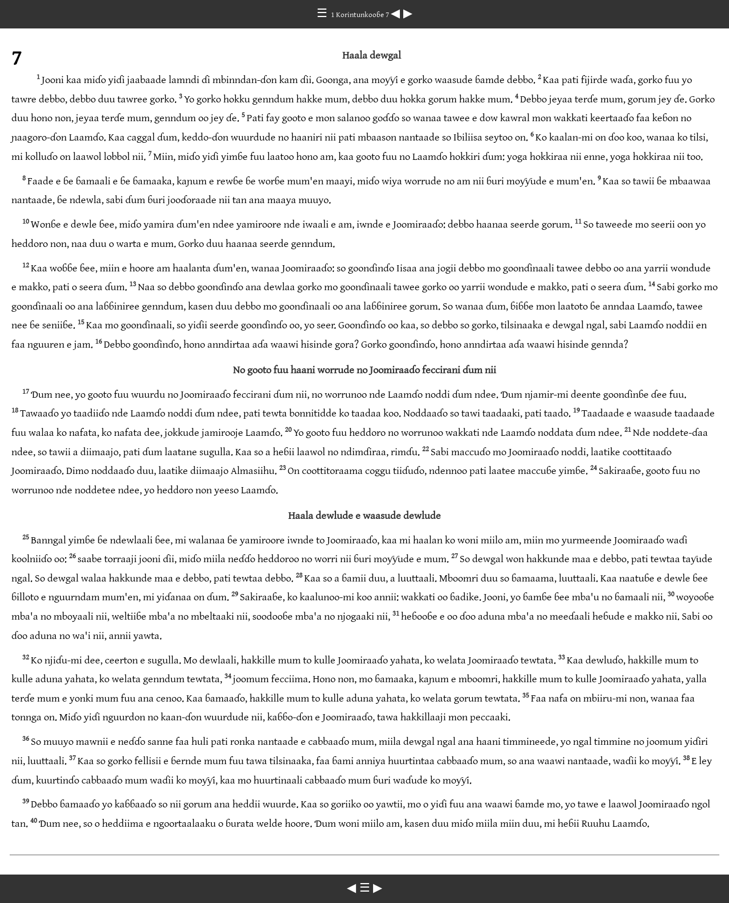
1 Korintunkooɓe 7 (361, 14)
